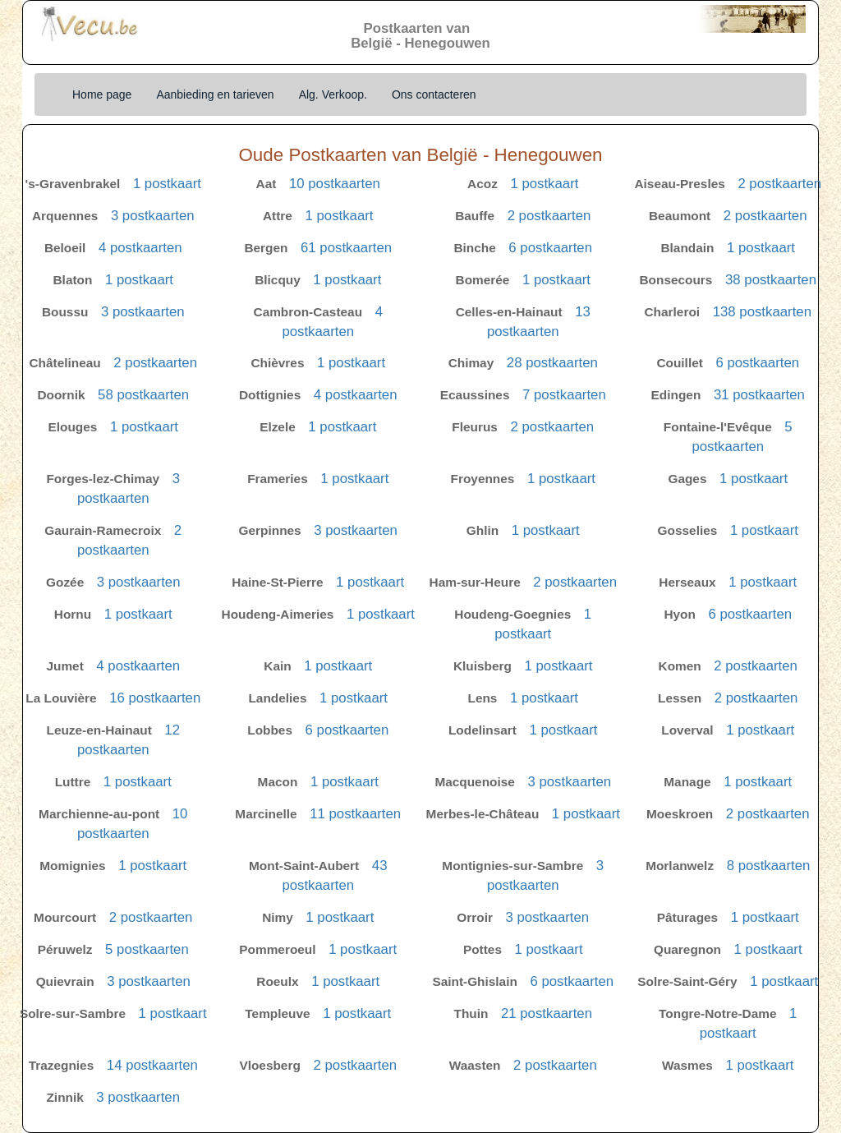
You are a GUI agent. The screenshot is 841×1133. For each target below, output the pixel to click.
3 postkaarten (153, 215)
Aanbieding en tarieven (214, 94)
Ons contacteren (434, 94)
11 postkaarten (355, 814)
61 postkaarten (346, 248)
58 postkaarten (143, 395)
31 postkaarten (759, 395)
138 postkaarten (762, 312)
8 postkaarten (769, 865)
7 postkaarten (564, 395)
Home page (101, 94)
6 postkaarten (550, 248)
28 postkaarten (552, 363)
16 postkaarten (154, 698)
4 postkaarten (140, 248)
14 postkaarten (152, 1065)
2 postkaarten (779, 183)
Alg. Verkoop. (333, 94)
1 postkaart (167, 183)
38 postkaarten (770, 280)
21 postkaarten (546, 1013)
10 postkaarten (334, 183)
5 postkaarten (147, 949)
